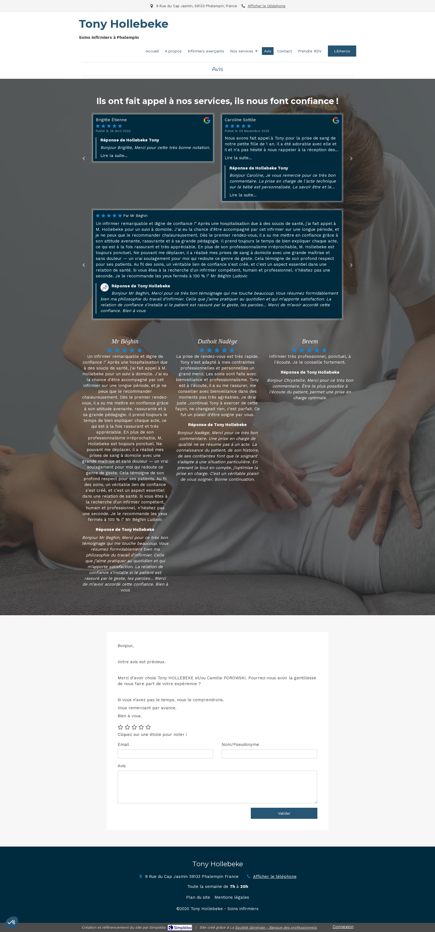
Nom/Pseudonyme (240, 744)
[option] (282, 158)
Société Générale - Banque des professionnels (276, 927)
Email (123, 744)
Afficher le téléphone (266, 6)
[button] (11, 922)
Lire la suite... (114, 155)
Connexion (343, 926)
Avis (122, 765)
